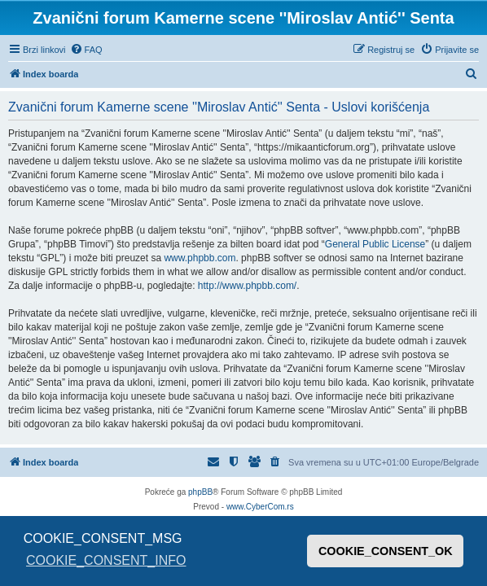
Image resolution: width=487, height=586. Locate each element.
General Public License (375, 244)
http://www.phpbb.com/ (247, 285)
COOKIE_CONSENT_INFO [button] (106, 560)
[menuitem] (86, 49)
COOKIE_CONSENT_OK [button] (385, 551)
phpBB (200, 492)
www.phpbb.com (199, 258)
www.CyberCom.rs (260, 506)
